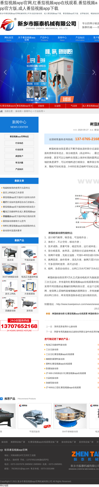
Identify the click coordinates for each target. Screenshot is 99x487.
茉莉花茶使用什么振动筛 (65, 326)
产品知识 (80, 39)
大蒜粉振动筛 (52, 378)
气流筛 (74, 106)
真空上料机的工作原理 (13, 192)
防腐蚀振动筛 (52, 368)
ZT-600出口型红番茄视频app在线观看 (63, 387)
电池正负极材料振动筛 (56, 345)
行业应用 (39, 111)
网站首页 (9, 39)
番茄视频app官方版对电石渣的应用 (19, 216)
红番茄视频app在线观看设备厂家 (43, 442)
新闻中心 (62, 39)
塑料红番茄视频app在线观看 (59, 364)
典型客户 (19, 156)
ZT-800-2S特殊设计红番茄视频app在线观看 (66, 373)
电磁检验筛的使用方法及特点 (16, 188)
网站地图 (4, 485)
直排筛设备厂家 (86, 442)
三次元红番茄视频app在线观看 (60, 354)
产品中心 (44, 39)
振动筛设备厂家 (69, 442)
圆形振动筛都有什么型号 (14, 221)
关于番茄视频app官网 (27, 40)
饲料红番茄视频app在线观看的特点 (19, 226)
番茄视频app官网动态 (19, 136)
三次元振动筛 (52, 349)
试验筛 (41, 106)
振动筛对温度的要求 (12, 230)
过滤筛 (57, 106)
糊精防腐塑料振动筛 (55, 359)
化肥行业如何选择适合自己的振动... (19, 202)
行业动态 (19, 143)
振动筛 (18, 111)
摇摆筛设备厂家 (18, 442)
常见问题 (19, 163)
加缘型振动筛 (52, 383)
